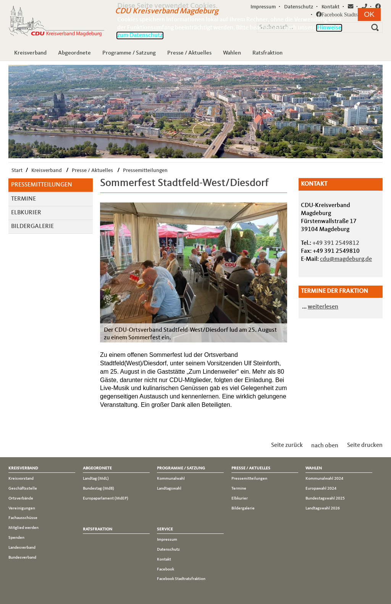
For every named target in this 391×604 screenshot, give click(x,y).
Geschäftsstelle (22, 488)
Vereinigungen (21, 508)
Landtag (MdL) (96, 478)
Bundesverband (22, 557)
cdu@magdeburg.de (346, 259)
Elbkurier (26, 213)
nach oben (324, 445)
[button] (369, 14)
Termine (23, 199)
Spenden (16, 537)
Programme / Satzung (129, 53)
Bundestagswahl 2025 (325, 498)
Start (17, 170)
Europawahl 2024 (320, 488)
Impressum (167, 539)
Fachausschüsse (22, 518)
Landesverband (22, 547)
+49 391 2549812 (335, 243)
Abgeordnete (74, 53)
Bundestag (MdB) (98, 488)
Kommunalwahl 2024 (324, 478)
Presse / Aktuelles (189, 53)
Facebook (165, 569)
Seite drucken (365, 445)
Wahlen (232, 53)
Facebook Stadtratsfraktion (181, 579)
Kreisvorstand (21, 478)
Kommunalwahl (171, 478)
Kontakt (164, 559)
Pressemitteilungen (145, 170)
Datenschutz (168, 549)
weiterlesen (323, 307)
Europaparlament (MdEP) (105, 498)
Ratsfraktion (267, 53)
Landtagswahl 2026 (322, 508)
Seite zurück (287, 445)
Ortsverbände (20, 498)
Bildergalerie (32, 226)
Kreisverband (30, 53)
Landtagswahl (169, 488)
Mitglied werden (23, 527)
